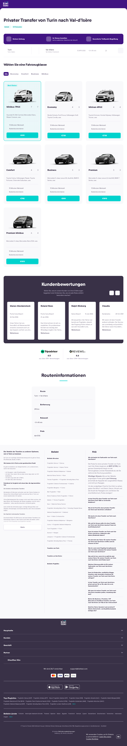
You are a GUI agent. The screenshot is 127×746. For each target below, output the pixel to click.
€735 (63, 135)
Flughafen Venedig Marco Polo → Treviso (59, 541)
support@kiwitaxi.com (76, 668)
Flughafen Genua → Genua (55, 463)
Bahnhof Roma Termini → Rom (56, 475)
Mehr (74, 704)
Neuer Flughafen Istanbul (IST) (58, 698)
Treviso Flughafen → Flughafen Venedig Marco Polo (63, 479)
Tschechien (110, 713)
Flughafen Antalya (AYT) (40, 698)
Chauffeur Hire (14, 660)
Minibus (45, 74)
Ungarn (6, 717)
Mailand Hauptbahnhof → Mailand (57, 512)
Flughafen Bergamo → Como (56, 488)
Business (35, 74)
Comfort (24, 74)
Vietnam (78, 713)
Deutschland (92, 713)
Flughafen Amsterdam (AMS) (77, 701)
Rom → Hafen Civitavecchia (55, 516)
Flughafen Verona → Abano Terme (57, 467)
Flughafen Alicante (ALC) (91, 698)
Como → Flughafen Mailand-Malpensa (59, 524)
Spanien (53, 713)
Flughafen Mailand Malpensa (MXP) (14, 704)
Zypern (84, 713)
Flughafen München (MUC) (95, 701)
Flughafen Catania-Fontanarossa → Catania (60, 483)
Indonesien (118, 713)
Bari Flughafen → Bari (53, 492)
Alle (6, 74)
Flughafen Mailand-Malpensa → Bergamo (59, 520)
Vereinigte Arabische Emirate (34, 713)
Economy (14, 74)
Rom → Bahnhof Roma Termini (56, 504)
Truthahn (21, 713)
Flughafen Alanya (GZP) (25, 698)
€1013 (104, 198)
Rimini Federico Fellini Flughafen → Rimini (60, 496)
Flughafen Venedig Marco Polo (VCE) (37, 704)
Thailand (46, 713)
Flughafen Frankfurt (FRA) (59, 701)
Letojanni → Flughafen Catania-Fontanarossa (61, 537)
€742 (22, 198)
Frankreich (71, 713)
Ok (118, 737)
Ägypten (64, 713)
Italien (59, 713)
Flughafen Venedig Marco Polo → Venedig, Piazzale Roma (64, 508)
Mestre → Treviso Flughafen (55, 500)
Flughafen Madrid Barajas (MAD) (110, 698)
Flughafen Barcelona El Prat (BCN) (14, 701)
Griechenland (101, 713)
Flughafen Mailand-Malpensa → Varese (59, 471)
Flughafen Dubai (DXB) (76, 698)
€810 (22, 135)
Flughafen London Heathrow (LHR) (60, 704)
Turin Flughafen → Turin (54, 528)
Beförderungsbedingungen (66, 731)
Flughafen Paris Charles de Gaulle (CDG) (38, 701)
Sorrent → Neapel (52, 533)
